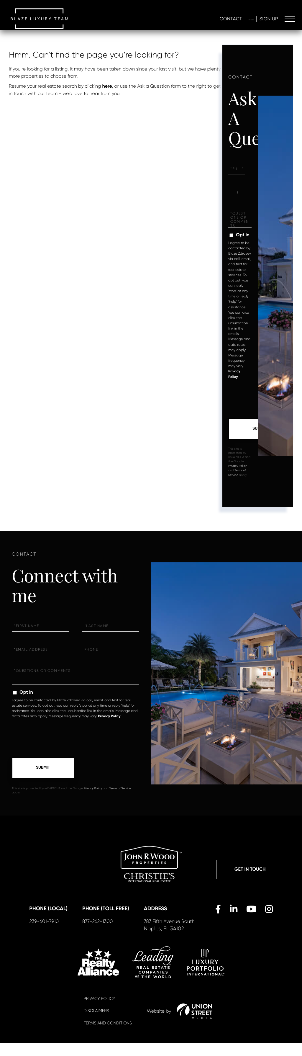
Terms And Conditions (108, 1036)
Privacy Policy (237, 466)
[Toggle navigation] (289, 20)
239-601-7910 (49, 934)
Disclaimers (96, 1024)
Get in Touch (250, 870)
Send (259, 429)
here (107, 86)
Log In (244, 19)
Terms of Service (120, 789)
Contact (218, 19)
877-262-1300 (102, 934)
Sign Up (267, 19)
